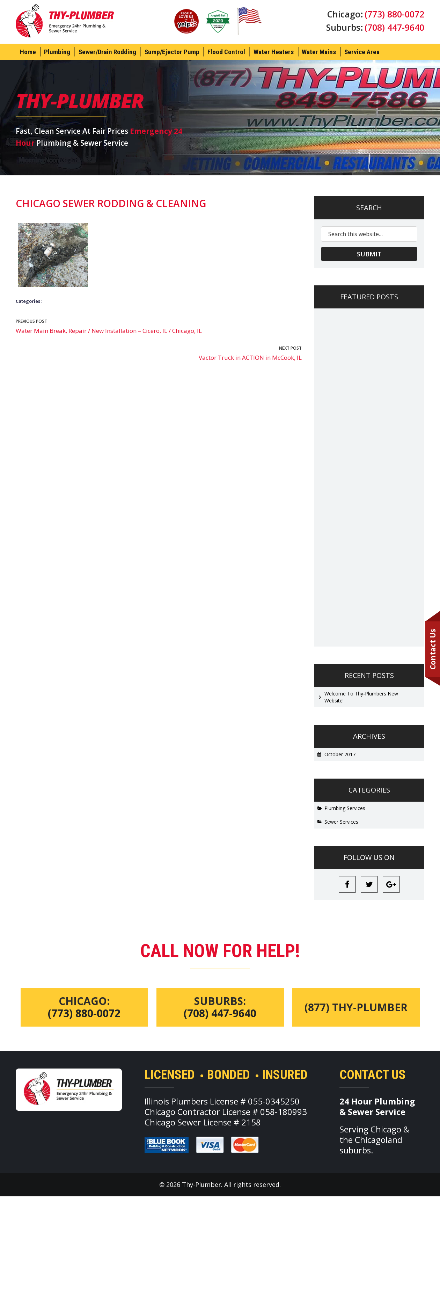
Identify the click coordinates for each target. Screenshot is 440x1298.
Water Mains (319, 52)
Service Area (362, 52)
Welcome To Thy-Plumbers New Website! (361, 697)
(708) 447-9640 (394, 27)
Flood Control (226, 52)
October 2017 (339, 754)
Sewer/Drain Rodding (107, 52)
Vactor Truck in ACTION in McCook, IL (159, 353)
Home (28, 52)
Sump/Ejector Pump (172, 52)
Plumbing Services (344, 808)
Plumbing (57, 52)
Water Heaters (274, 52)
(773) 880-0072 (394, 14)
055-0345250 (274, 1101)
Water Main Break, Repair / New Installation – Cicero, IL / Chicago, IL (159, 326)
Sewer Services (341, 821)
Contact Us (433, 649)
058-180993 (283, 1111)
